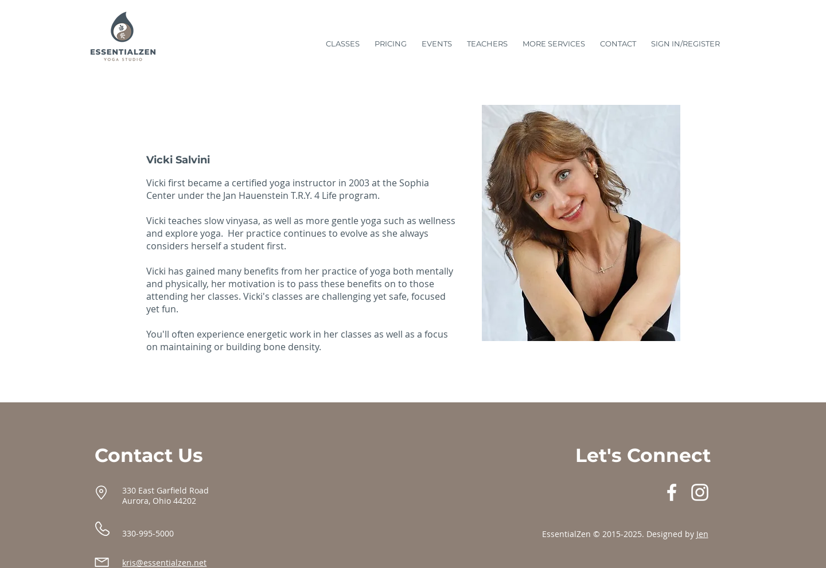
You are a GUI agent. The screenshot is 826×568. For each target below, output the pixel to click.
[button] (554, 38)
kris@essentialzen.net (164, 562)
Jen (702, 533)
